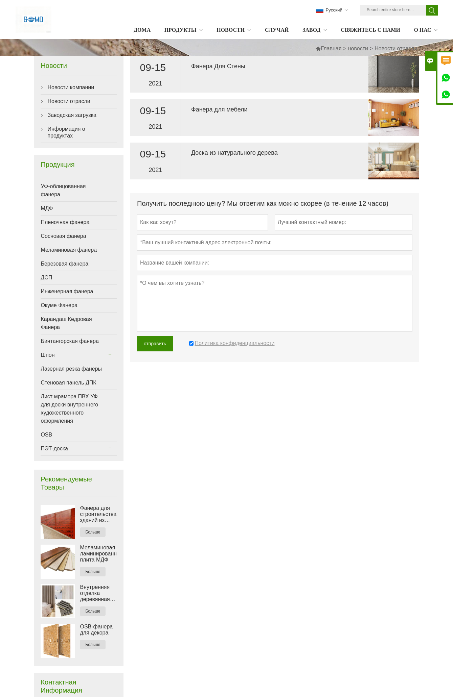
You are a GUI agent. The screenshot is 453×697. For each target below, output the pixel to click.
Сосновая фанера (63, 236)
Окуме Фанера (59, 305)
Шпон (47, 355)
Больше (92, 532)
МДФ (47, 208)
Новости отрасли (68, 101)
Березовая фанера (64, 264)
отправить (155, 343)
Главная (328, 48)
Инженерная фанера (67, 291)
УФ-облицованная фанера (63, 190)
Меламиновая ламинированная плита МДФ (98, 554)
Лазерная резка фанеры (71, 369)
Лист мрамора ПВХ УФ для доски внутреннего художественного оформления (69, 409)
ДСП (46, 277)
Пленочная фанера (65, 222)
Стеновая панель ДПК (68, 382)
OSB (46, 435)
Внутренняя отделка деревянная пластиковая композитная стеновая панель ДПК (96, 593)
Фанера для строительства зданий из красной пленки (98, 514)
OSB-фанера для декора (96, 630)
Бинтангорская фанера (69, 341)
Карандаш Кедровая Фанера (66, 323)
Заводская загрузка (71, 115)
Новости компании (70, 87)
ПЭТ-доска (54, 448)
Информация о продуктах (66, 132)
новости (358, 48)
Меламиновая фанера (69, 250)
